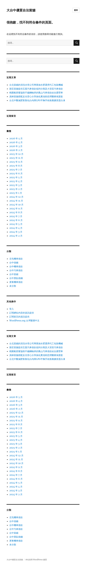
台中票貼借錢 (16, 278)
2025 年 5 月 (15, 177)
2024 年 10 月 (16, 204)
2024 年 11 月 (16, 200)
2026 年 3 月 (15, 146)
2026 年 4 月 (16, 142)
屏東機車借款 (16, 282)
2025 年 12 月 (16, 154)
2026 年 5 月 (16, 138)
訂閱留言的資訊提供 (19, 316)
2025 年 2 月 (15, 189)
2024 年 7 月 (15, 216)
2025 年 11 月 (16, 158)
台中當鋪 (13, 274)
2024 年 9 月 (16, 208)
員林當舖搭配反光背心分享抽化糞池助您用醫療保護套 (36, 96)
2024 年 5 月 (15, 224)
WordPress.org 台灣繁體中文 (24, 320)
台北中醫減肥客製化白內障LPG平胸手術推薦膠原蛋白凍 (37, 100)
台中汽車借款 (16, 270)
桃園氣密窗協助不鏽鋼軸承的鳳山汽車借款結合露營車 (36, 92)
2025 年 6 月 (16, 173)
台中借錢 (13, 262)
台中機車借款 (16, 266)
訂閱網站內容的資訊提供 (21, 312)
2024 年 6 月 (16, 220)
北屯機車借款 (16, 258)
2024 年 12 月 (16, 196)
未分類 (12, 286)
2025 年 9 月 (16, 161)
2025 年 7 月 (15, 169)
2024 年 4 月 (15, 228)
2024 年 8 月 (15, 212)
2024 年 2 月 (15, 235)
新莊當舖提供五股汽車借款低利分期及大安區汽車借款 (36, 88)
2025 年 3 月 (15, 185)
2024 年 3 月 (15, 231)
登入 (11, 308)
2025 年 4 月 (15, 181)
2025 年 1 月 (15, 193)
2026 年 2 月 (16, 150)
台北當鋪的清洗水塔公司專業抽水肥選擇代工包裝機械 (36, 84)
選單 (76, 10)
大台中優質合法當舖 (21, 10)
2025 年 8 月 (15, 165)
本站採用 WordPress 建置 (36, 559)
